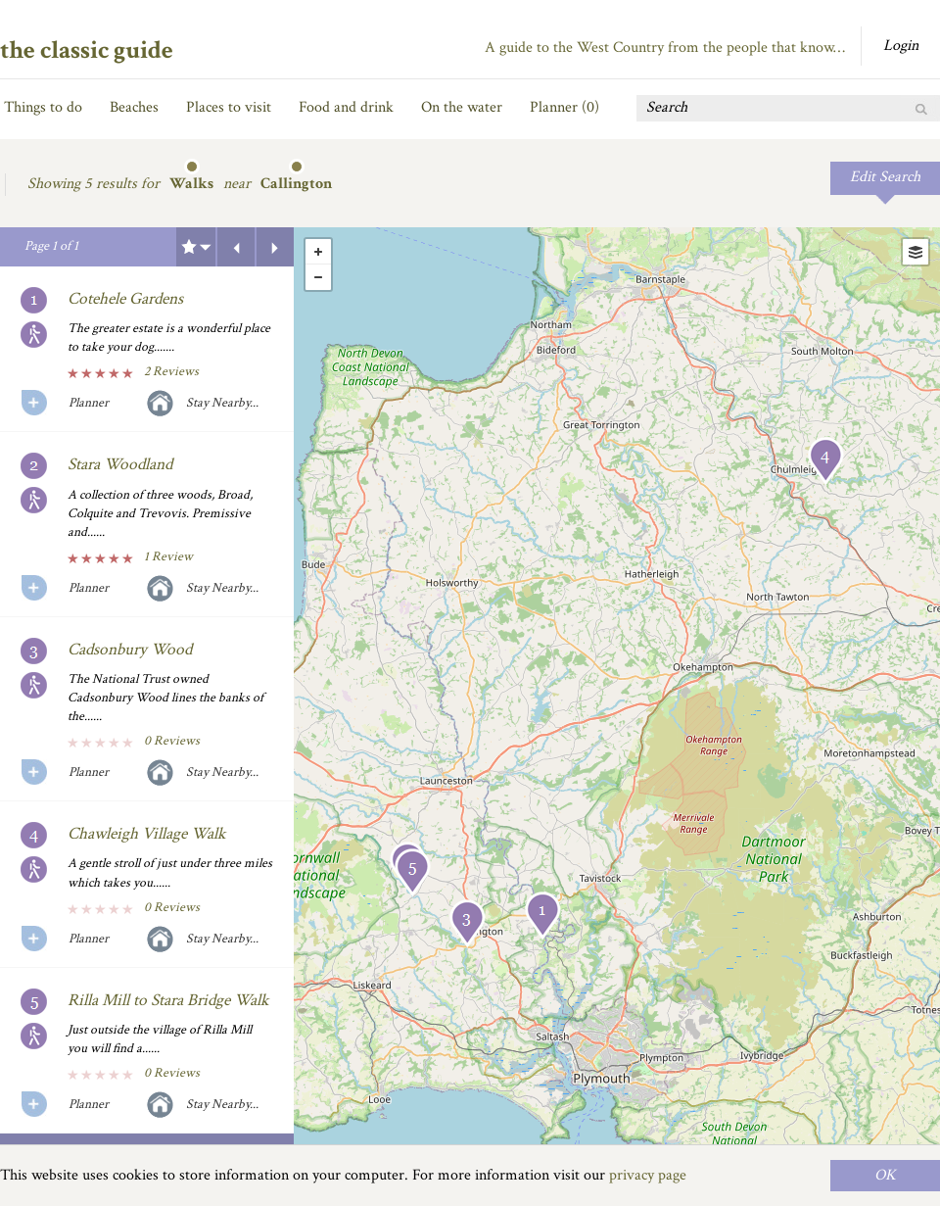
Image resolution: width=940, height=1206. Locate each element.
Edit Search (885, 177)
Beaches (134, 107)
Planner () (564, 107)
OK (885, 1175)
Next (275, 246)
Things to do (43, 107)
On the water (461, 107)
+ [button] (318, 252)
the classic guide (86, 50)
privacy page (647, 1175)
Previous (236, 246)
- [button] (318, 277)
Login (900, 45)
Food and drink (346, 107)
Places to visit (228, 107)
